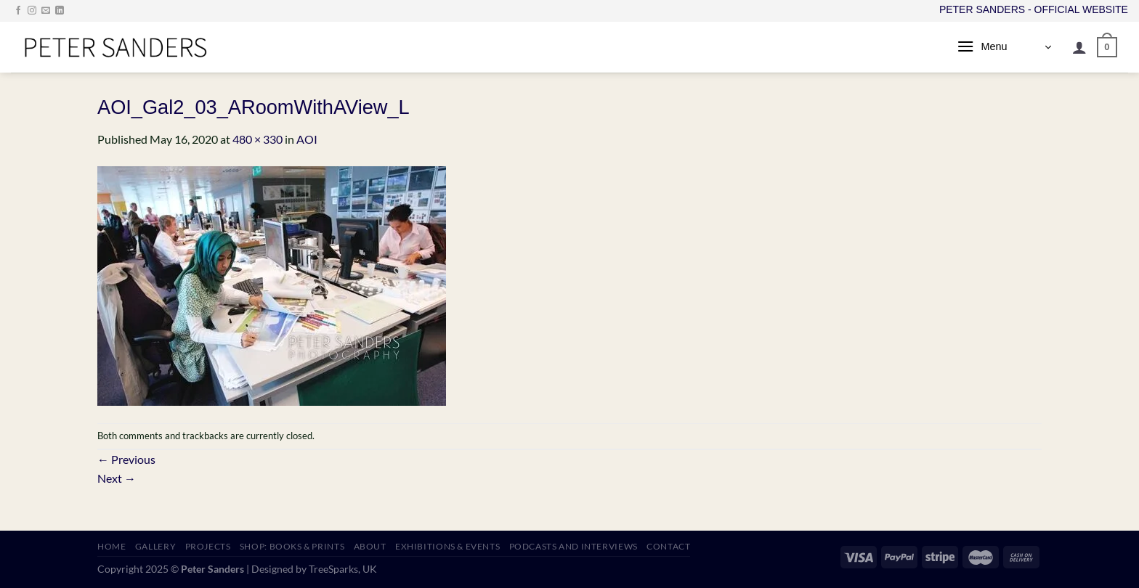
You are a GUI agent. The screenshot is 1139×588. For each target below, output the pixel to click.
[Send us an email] (45, 11)
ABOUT (370, 546)
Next (116, 478)
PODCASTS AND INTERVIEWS (573, 546)
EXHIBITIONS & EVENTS (447, 546)
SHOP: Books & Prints (292, 546)
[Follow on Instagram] (32, 11)
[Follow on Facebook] (18, 11)
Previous (126, 459)
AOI (306, 139)
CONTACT (668, 546)
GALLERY (155, 546)
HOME (111, 546)
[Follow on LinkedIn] (59, 11)
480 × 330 (257, 139)
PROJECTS (208, 546)
